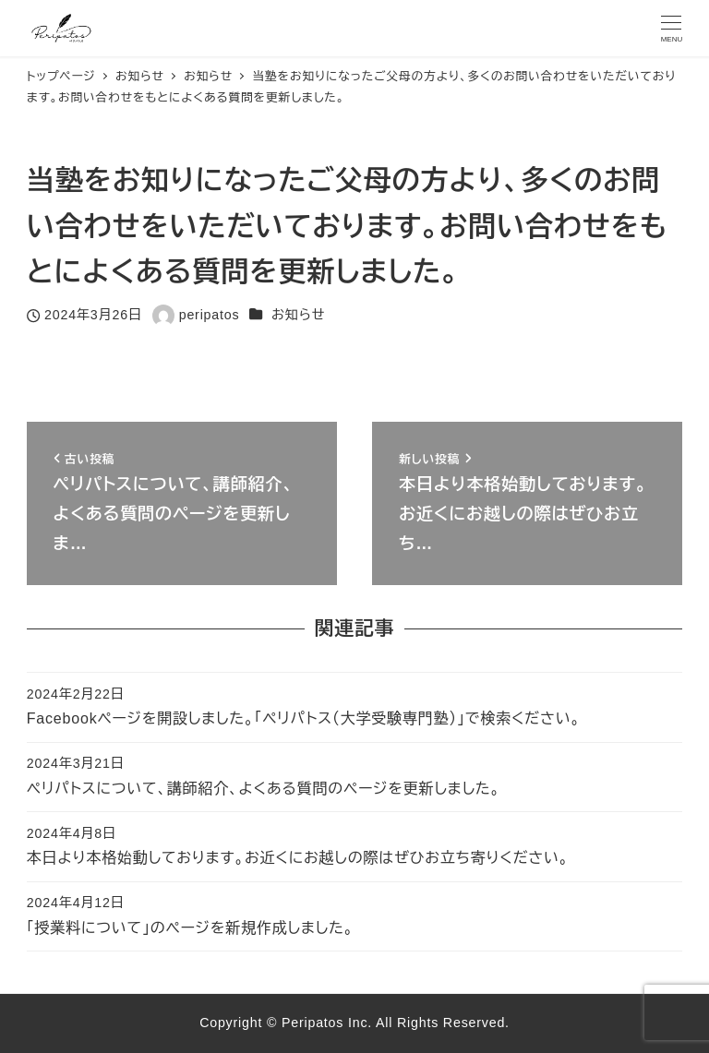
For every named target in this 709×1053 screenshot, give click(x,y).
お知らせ (298, 314)
